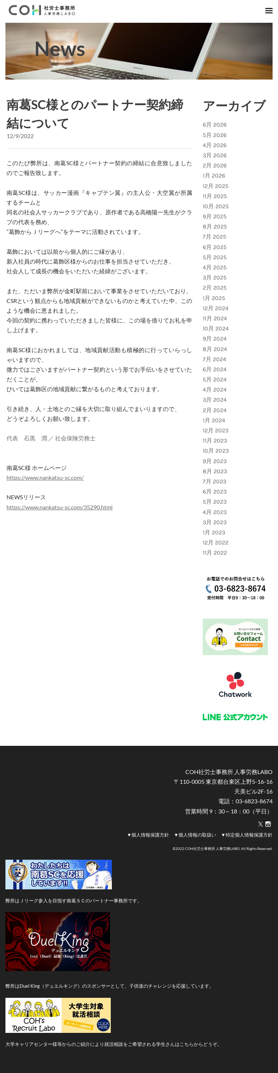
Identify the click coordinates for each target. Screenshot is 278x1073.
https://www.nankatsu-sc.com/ (45, 477)
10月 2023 (216, 450)
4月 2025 (215, 267)
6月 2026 (215, 124)
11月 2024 (215, 318)
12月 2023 (215, 430)
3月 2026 (215, 155)
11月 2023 (215, 440)
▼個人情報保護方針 (148, 835)
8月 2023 (215, 471)
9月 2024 (215, 338)
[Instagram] (268, 824)
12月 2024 (215, 308)
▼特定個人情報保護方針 (247, 835)
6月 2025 (215, 247)
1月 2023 (214, 532)
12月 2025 (215, 186)
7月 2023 (214, 481)
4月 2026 (215, 145)
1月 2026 (214, 175)
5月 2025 (215, 257)
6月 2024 (215, 369)
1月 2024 (214, 420)
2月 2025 (215, 287)
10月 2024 (216, 328)
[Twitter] (260, 824)
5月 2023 (215, 501)
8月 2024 (215, 349)
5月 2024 (215, 379)
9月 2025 (215, 216)
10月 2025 (216, 206)
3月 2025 (215, 277)
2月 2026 (215, 165)
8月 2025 (215, 226)
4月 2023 (215, 512)
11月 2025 (215, 196)
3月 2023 (215, 522)
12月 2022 (215, 542)
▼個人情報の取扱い (195, 835)
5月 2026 (215, 135)
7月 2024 (214, 359)
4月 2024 (215, 389)
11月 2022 (215, 552)
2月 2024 (215, 410)
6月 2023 (215, 491)
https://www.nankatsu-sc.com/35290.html (60, 507)
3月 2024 (215, 399)
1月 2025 (214, 298)
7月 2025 (214, 236)
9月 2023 (215, 461)
